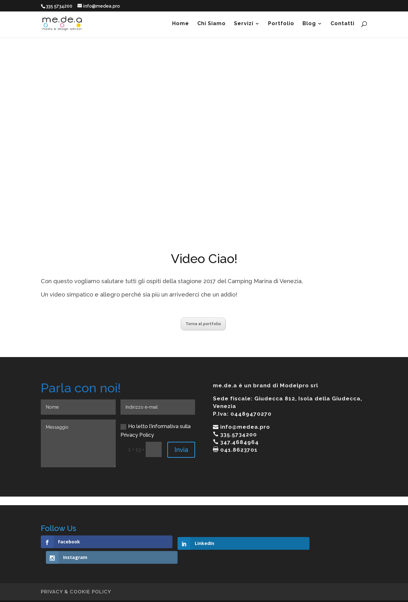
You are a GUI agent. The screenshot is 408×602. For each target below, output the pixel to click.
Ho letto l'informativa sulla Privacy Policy (155, 430)
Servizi (243, 23)
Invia (181, 450)
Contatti (342, 23)
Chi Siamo (211, 23)
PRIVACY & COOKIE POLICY (76, 576)
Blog (309, 23)
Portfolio (281, 23)
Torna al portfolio (203, 324)
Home (180, 23)
